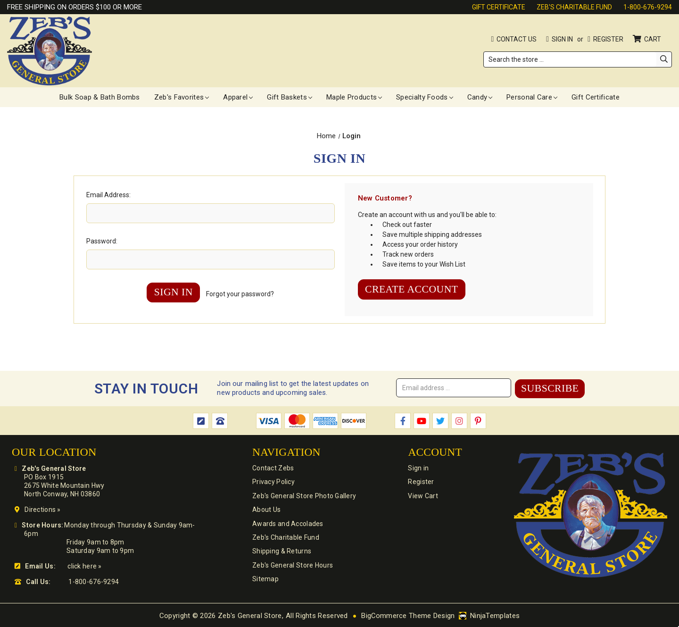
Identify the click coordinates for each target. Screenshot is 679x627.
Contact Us (517, 39)
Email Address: (108, 195)
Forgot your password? (241, 294)
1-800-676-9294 (647, 7)
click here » (84, 565)
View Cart (422, 496)
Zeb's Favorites (181, 97)
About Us (266, 510)
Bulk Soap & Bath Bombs (99, 97)
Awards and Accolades (287, 524)
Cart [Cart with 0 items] (653, 39)
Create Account (412, 289)
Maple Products (354, 97)
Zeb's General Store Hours (292, 566)
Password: (101, 241)
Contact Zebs (272, 467)
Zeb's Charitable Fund (574, 7)
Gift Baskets (289, 97)
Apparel (238, 97)
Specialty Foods (424, 97)
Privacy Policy (273, 481)
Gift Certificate (498, 7)
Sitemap (265, 581)
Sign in (562, 39)
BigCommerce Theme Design (408, 614)
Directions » (42, 508)
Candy (480, 97)
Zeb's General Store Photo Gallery (304, 496)
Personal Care (531, 97)
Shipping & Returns (281, 552)
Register (608, 39)
